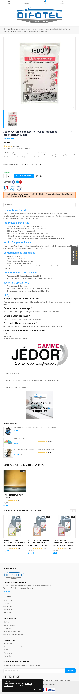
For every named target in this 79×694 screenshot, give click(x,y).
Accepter (37, 689)
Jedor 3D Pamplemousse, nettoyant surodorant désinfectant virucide (39, 542)
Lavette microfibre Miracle (22, 438)
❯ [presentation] (74, 510)
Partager (13, 182)
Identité (5, 650)
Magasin (6, 603)
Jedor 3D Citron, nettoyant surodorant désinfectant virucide (14, 542)
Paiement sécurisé (9, 625)
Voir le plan (6, 592)
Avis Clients (73, 255)
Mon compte (62, 1)
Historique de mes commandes (13, 647)
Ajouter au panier (24, 176)
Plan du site (7, 613)
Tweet (17, 182)
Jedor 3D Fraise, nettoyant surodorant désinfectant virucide (64, 542)
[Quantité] (8, 176)
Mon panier (7, 656)
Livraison (6, 622)
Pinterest (20, 182)
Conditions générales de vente (13, 634)
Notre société (7, 600)
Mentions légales (8, 628)
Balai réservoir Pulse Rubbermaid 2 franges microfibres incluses (34, 449)
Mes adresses (7, 653)
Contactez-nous (8, 606)
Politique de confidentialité (11, 631)
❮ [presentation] (71, 510)
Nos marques (7, 609)
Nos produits (9, 1)
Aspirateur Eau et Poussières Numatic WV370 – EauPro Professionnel (36, 428)
